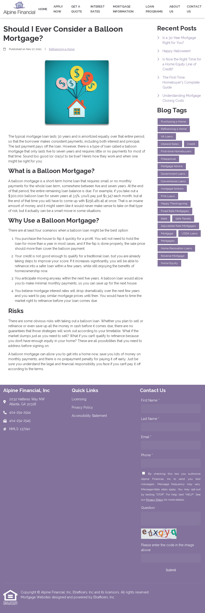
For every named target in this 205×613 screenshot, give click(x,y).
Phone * (147, 455)
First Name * (150, 400)
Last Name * (150, 419)
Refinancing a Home (62, 49)
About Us (174, 9)
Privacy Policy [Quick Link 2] (82, 407)
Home (42, 9)
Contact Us (194, 9)
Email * (146, 437)
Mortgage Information (123, 9)
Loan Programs (154, 9)
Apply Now (58, 9)
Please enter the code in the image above (167, 547)
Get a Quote (76, 9)
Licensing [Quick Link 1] (79, 399)
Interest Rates (98, 9)
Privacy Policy (154, 499)
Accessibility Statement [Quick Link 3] (89, 416)
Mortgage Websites (36, 597)
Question (148, 508)
